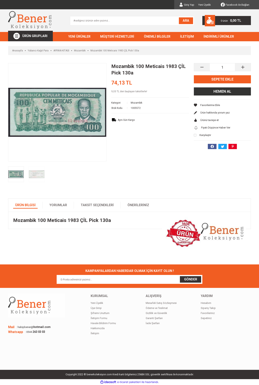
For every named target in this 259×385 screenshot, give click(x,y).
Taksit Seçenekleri (97, 205)
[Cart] (226, 20)
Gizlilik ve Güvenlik (156, 313)
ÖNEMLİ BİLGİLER (157, 36)
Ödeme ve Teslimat (157, 308)
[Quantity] (222, 67)
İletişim (95, 333)
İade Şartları (153, 323)
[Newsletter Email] (129, 279)
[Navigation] (30, 36)
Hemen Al (222, 91)
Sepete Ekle (222, 79)
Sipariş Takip (208, 308)
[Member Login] (186, 4)
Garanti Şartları (154, 318)
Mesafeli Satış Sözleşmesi (161, 302)
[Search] (132, 20)
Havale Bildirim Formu (103, 323)
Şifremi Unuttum (100, 313)
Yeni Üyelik (204, 4)
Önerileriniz (138, 205)
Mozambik (136, 102)
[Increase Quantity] (243, 67)
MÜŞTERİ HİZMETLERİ (117, 36)
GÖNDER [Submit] (190, 279)
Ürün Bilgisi (25, 205)
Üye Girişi (96, 308)
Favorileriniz (208, 313)
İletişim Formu (99, 318)
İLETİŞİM (187, 36)
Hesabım (206, 302)
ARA (186, 20)
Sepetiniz (206, 318)
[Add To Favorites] (222, 105)
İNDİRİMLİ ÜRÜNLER (219, 36)
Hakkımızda (98, 328)
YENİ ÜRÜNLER (79, 36)
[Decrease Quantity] (202, 67)
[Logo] (29, 20)
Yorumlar (58, 205)
